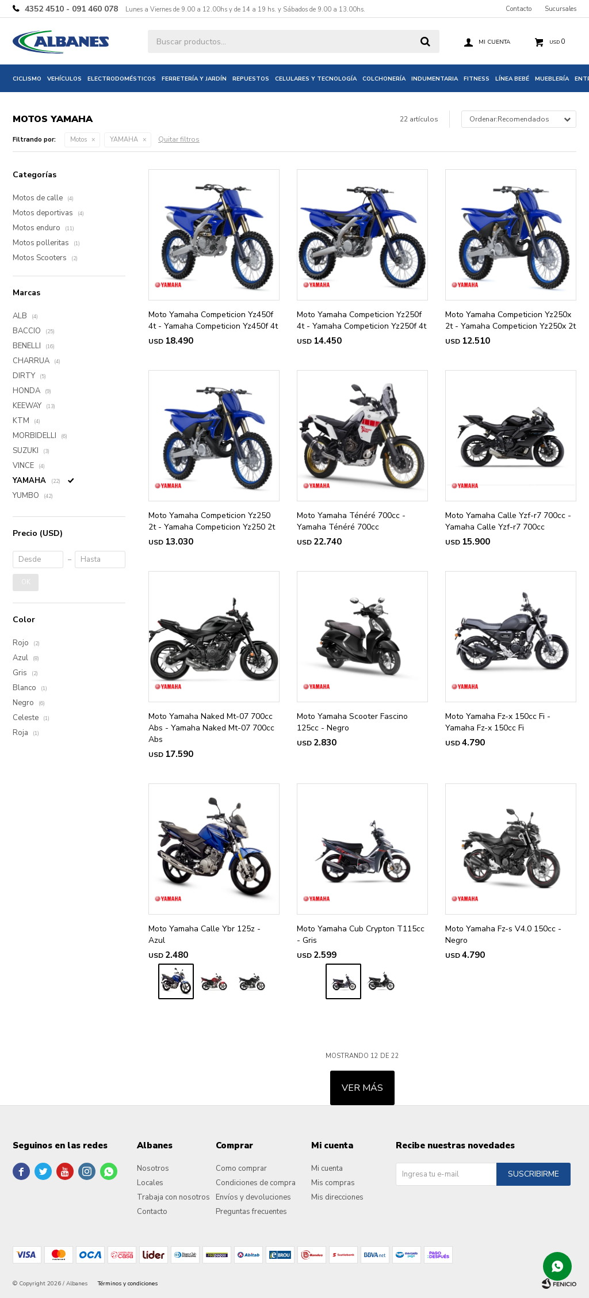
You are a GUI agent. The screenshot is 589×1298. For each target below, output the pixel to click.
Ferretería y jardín (194, 79)
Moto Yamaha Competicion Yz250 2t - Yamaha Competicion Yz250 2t (211, 521)
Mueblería (552, 79)
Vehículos (64, 79)
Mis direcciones (337, 1197)
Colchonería (384, 79)
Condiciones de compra (256, 1183)
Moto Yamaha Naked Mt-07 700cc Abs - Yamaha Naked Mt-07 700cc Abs (211, 728)
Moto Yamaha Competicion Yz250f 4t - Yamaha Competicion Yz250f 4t (361, 320)
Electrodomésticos (121, 79)
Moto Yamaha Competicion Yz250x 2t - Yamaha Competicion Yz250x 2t (510, 320)
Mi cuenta (327, 1168)
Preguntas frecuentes (251, 1211)
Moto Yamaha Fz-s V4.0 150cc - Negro (503, 934)
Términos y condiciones (128, 1284)
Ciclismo (27, 79)
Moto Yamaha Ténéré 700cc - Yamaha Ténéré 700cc (351, 521)
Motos (78, 139)
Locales (150, 1183)
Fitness (476, 79)
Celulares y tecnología (316, 79)
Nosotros (153, 1168)
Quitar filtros (179, 139)
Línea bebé (512, 79)
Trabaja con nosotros (173, 1197)
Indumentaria (434, 79)
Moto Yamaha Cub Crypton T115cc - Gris (360, 934)
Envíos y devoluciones (253, 1197)
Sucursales (560, 9)
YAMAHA (124, 139)
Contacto (518, 9)
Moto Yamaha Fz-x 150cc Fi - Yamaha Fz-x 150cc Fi (497, 722)
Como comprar (241, 1168)
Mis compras (333, 1183)
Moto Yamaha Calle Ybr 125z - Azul (204, 934)
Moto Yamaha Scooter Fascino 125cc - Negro (352, 722)
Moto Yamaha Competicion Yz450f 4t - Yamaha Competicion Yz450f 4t (213, 320)
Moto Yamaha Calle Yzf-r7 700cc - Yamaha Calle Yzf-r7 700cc (508, 521)
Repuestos (250, 79)
